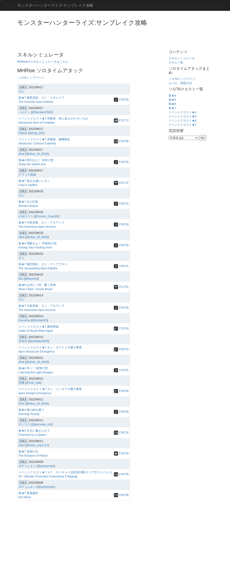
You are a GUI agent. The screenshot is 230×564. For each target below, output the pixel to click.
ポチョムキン (27, 466)
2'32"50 (121, 99)
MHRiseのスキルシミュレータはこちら (42, 61)
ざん (21, 91)
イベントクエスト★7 (182, 124)
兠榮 (21, 382)
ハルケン (24, 112)
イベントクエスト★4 (182, 112)
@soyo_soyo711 (37, 445)
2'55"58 (121, 307)
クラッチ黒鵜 (27, 174)
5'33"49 (121, 453)
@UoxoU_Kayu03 (46, 216)
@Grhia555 (39, 320)
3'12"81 (121, 286)
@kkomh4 (31, 278)
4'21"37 (121, 182)
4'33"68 (121, 141)
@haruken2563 (42, 112)
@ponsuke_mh (41, 424)
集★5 (172, 99)
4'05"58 (121, 245)
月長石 (23, 341)
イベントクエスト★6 (182, 120)
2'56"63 (121, 224)
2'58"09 (121, 411)
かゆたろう (26, 216)
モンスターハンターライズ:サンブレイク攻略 (55, 5)
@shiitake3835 (38, 341)
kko (21, 278)
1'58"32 (121, 432)
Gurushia (24, 320)
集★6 (172, 104)
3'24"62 (121, 370)
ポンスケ (24, 424)
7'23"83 (121, 328)
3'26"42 (121, 203)
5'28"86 (121, 391)
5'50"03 (121, 349)
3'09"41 (121, 266)
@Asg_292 (36, 133)
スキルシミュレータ (182, 58)
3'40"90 (121, 495)
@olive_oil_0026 (37, 153)
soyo (22, 445)
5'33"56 (121, 162)
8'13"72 (121, 120)
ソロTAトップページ (30, 77)
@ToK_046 (33, 382)
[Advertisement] (93, 37)
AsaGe (23, 133)
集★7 (172, 108)
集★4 (172, 95)
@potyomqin (46, 466)
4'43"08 (121, 474)
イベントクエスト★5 (182, 116)
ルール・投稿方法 (180, 83)
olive (22, 153)
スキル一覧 (176, 62)
